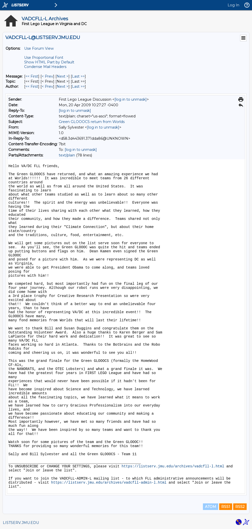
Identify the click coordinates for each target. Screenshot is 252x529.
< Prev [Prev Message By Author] (47, 86)
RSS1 (225, 506)
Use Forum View (39, 48)
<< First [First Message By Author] (31, 86)
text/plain (67, 155)
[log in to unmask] (130, 99)
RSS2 (240, 506)
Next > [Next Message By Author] (62, 86)
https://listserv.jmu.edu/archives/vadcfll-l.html (173, 466)
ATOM (210, 506)
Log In (233, 5)
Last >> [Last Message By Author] (78, 86)
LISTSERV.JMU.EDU (21, 522)
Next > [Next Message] (62, 76)
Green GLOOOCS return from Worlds (92, 121)
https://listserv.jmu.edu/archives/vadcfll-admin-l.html (109, 483)
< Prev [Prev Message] (47, 76)
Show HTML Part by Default (49, 62)
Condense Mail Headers (45, 66)
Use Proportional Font (43, 57)
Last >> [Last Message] (78, 76)
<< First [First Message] (31, 76)
